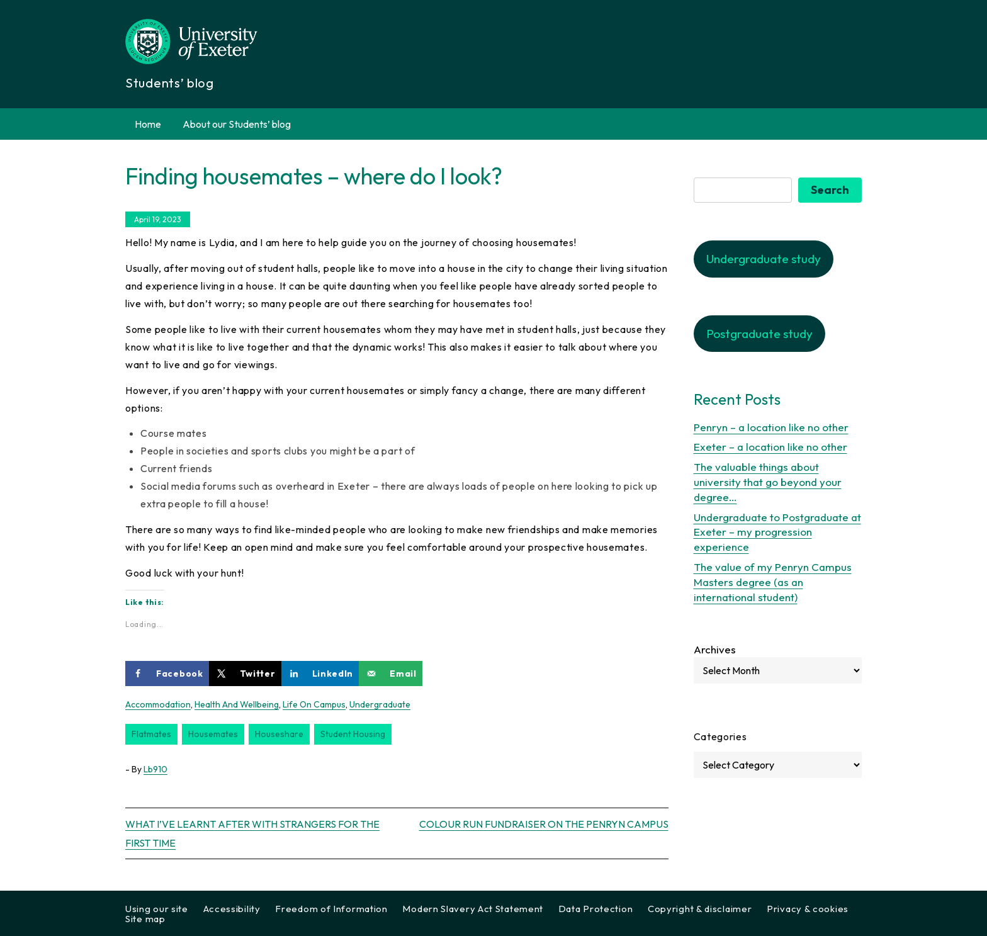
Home (148, 124)
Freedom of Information (331, 909)
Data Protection (595, 909)
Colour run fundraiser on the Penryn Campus (543, 824)
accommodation (158, 704)
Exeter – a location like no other (770, 446)
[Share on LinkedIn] (320, 673)
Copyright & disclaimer (700, 909)
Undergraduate (379, 704)
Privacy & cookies (808, 909)
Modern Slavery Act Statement (472, 909)
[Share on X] (245, 673)
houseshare (279, 734)
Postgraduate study (759, 333)
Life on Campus (314, 704)
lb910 (155, 769)
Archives (715, 649)
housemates (213, 734)
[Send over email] (390, 673)
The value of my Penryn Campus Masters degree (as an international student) (773, 582)
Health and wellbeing (237, 704)
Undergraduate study (763, 258)
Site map (145, 919)
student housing (352, 734)
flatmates (151, 734)
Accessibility (232, 909)
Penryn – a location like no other (771, 427)
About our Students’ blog (237, 124)
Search (830, 190)
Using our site (156, 909)
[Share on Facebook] (167, 673)
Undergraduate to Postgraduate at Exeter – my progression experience (777, 532)
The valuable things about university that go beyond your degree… (768, 482)
